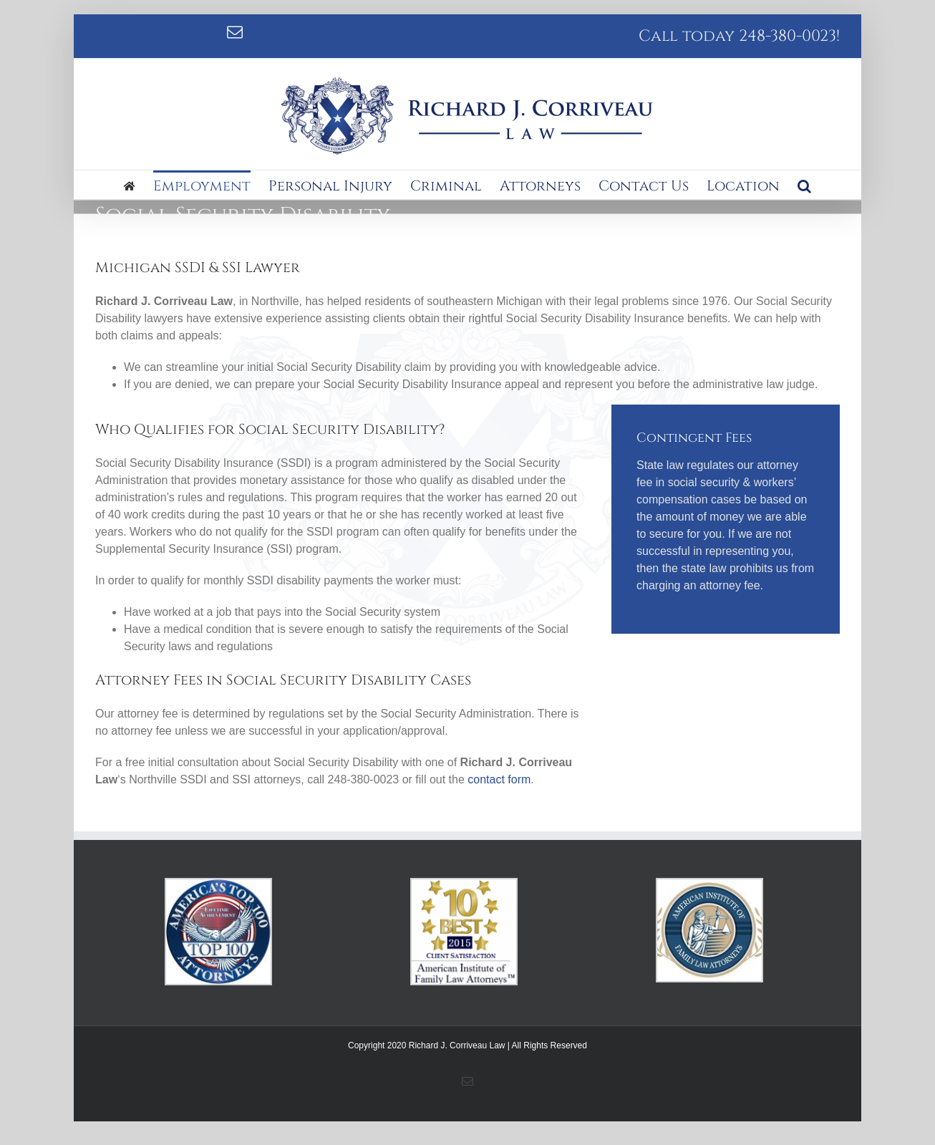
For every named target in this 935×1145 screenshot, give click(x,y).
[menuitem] (138, 184)
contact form (499, 779)
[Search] (804, 184)
